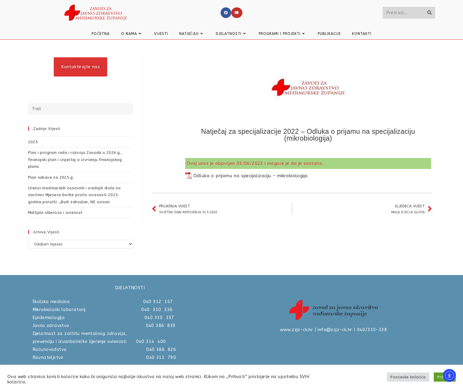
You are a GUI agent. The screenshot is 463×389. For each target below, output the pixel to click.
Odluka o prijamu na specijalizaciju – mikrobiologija (250, 175)
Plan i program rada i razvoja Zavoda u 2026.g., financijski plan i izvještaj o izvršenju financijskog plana (75, 159)
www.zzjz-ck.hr (296, 329)
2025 (33, 142)
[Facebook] (226, 12)
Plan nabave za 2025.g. (51, 177)
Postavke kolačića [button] (407, 377)
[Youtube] (236, 12)
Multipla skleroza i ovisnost (55, 212)
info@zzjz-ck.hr (335, 329)
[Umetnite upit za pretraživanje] (80, 109)
